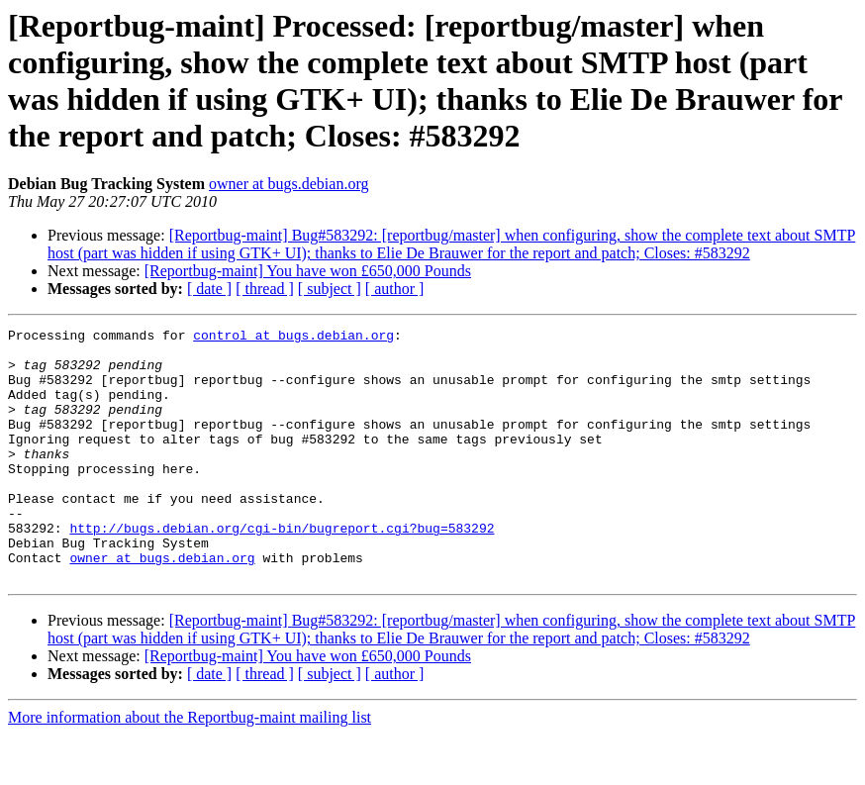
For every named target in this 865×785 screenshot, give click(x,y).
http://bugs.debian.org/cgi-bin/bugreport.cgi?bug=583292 (281, 569)
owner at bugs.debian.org (288, 183)
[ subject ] (329, 288)
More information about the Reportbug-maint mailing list (189, 767)
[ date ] (209, 288)
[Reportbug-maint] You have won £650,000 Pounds (307, 270)
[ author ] (395, 288)
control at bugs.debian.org (293, 337)
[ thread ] (265, 288)
